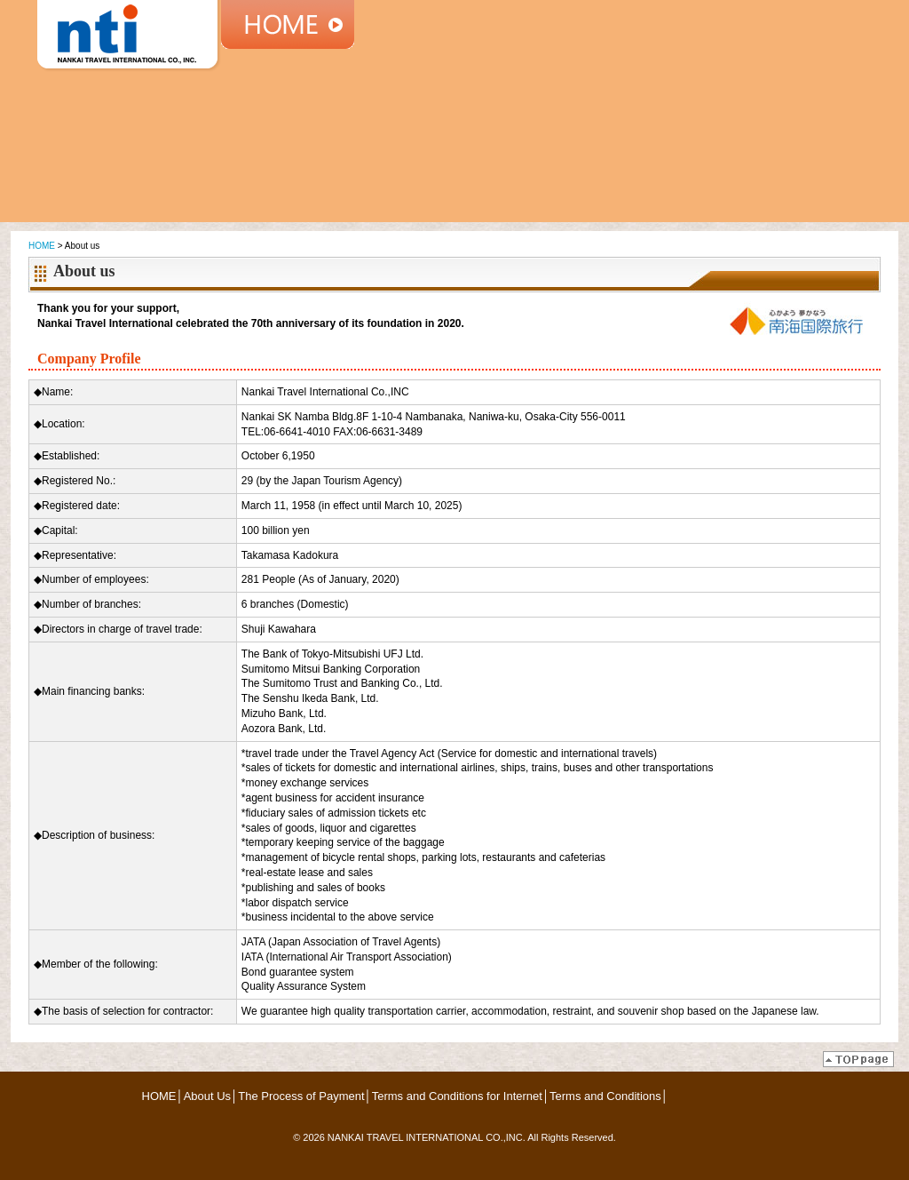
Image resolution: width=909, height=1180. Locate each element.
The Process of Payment (301, 1096)
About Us (207, 1096)
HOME (41, 246)
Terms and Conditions (605, 1096)
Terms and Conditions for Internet (457, 1096)
